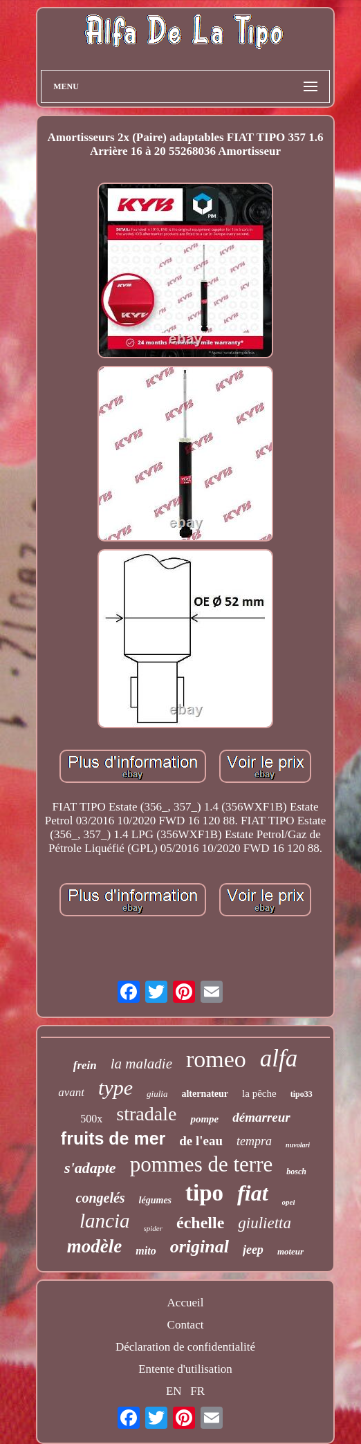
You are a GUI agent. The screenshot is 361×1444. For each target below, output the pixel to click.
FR (197, 1391)
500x (91, 1118)
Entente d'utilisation (185, 1369)
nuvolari (298, 1145)
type (115, 1087)
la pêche (259, 1093)
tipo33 (301, 1094)
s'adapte (90, 1167)
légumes (155, 1200)
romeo (216, 1059)
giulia (157, 1094)
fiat (252, 1193)
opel (288, 1202)
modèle (94, 1246)
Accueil (185, 1302)
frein (85, 1065)
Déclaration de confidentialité (185, 1346)
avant (71, 1092)
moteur (290, 1251)
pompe (204, 1118)
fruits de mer (113, 1138)
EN (174, 1391)
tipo (204, 1193)
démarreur (261, 1117)
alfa (278, 1058)
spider (153, 1228)
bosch (296, 1171)
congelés (100, 1197)
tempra (254, 1141)
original (199, 1247)
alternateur (204, 1094)
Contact (185, 1324)
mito (146, 1251)
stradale (146, 1113)
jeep (253, 1250)
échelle (200, 1223)
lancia (105, 1221)
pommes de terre (201, 1164)
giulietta (264, 1223)
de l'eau (201, 1140)
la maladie (141, 1063)
